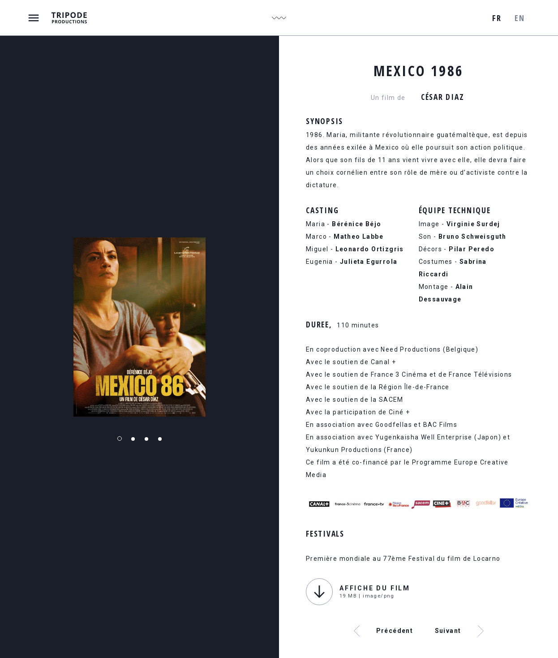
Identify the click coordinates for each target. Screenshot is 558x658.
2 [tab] (133, 438)
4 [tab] (159, 438)
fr (496, 18)
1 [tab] (119, 438)
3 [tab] (146, 438)
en (519, 18)
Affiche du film (374, 588)
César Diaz (442, 96)
